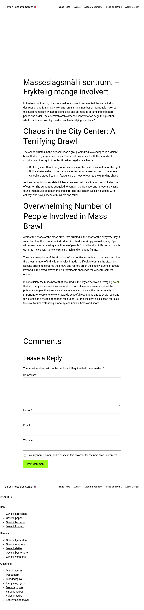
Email (27, 425)
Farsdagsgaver (14, 591)
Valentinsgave (14, 595)
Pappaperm (13, 574)
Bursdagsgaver (14, 579)
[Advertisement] (72, 46)
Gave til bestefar (15, 522)
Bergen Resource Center (20, 6)
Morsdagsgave (14, 587)
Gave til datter (14, 548)
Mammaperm (14, 570)
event (116, 282)
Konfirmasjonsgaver (17, 599)
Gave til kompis (15, 526)
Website (28, 440)
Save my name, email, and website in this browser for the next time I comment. (72, 455)
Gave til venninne (16, 556)
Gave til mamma (15, 544)
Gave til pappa (14, 518)
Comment (29, 375)
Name (27, 410)
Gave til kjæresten (16, 513)
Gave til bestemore (17, 552)
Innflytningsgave (15, 583)
